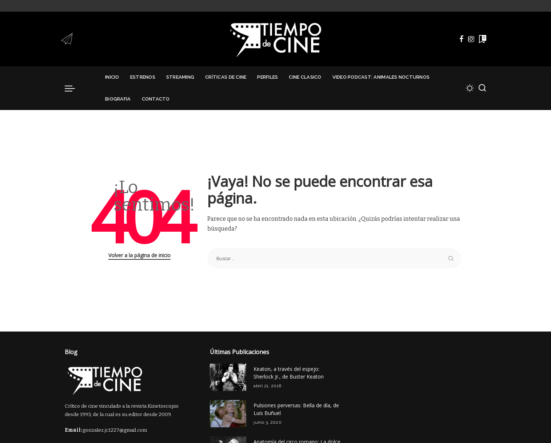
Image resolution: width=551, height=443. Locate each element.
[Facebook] (461, 39)
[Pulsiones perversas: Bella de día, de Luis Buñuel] (228, 413)
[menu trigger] (73, 88)
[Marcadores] (482, 39)
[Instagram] (471, 39)
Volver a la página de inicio (139, 255)
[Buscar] (482, 88)
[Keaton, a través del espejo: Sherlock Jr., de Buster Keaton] (228, 377)
